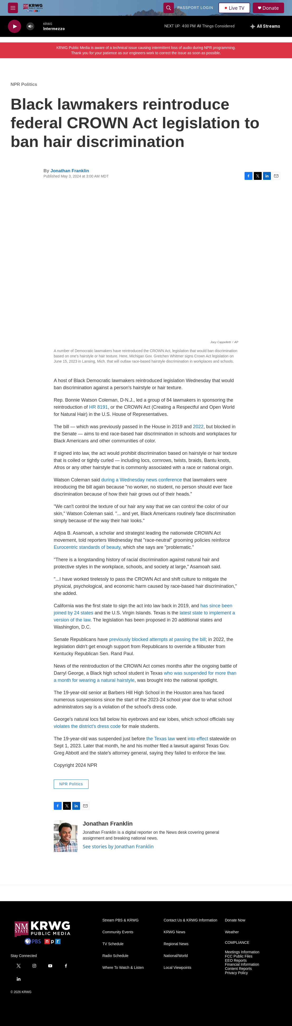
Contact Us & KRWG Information (190, 920)
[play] (14, 26)
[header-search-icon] (168, 8)
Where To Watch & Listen (123, 968)
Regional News (176, 944)
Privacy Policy (236, 973)
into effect (197, 738)
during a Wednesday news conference (141, 479)
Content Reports (238, 969)
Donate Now (235, 920)
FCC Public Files (238, 956)
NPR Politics (24, 84)
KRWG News (174, 932)
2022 (198, 426)
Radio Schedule (115, 956)
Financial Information (242, 964)
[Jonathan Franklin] (65, 836)
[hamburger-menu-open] (13, 8)
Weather (232, 932)
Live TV (234, 8)
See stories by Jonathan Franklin (118, 846)
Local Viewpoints (177, 968)
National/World (176, 956)
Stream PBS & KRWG (120, 920)
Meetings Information (242, 952)
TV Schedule (112, 944)
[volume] (30, 26)
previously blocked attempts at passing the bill (157, 639)
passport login (195, 8)
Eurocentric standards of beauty (87, 547)
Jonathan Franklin (69, 170)
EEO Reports (235, 961)
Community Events (117, 932)
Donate (270, 8)
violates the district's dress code (87, 726)
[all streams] (265, 26)
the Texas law (160, 738)
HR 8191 (98, 407)
